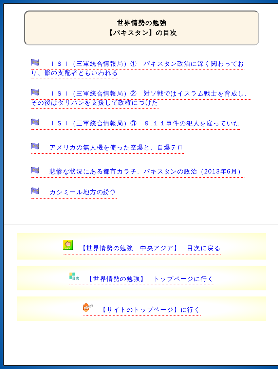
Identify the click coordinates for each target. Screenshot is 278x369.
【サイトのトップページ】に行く (142, 309)
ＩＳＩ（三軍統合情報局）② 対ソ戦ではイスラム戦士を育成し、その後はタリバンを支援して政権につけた (141, 98)
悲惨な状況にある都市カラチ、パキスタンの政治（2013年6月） (137, 171)
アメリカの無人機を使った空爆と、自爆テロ (107, 147)
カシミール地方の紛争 (74, 192)
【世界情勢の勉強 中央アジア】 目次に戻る (142, 248)
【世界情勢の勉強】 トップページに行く (141, 278)
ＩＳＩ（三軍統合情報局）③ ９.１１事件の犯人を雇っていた (135, 123)
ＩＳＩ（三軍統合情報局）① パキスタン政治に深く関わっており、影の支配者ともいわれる (137, 68)
